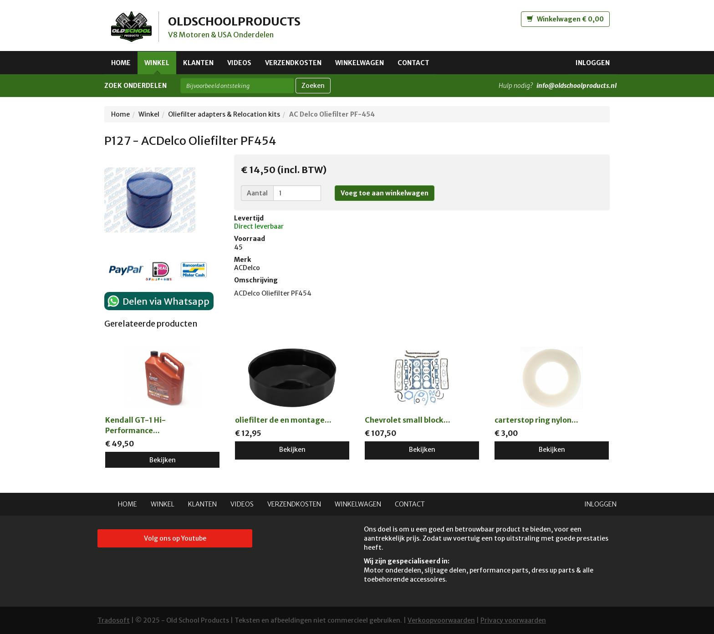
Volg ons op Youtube (175, 538)
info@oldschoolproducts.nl (576, 86)
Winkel (156, 63)
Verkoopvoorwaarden (441, 620)
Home (121, 63)
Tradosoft (113, 620)
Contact (413, 63)
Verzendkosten (293, 63)
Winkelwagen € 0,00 (565, 19)
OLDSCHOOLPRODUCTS (236, 21)
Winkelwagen (359, 63)
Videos (239, 63)
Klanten (198, 63)
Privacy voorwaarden (513, 620)
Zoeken (313, 86)
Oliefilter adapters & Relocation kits (224, 114)
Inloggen (593, 63)
